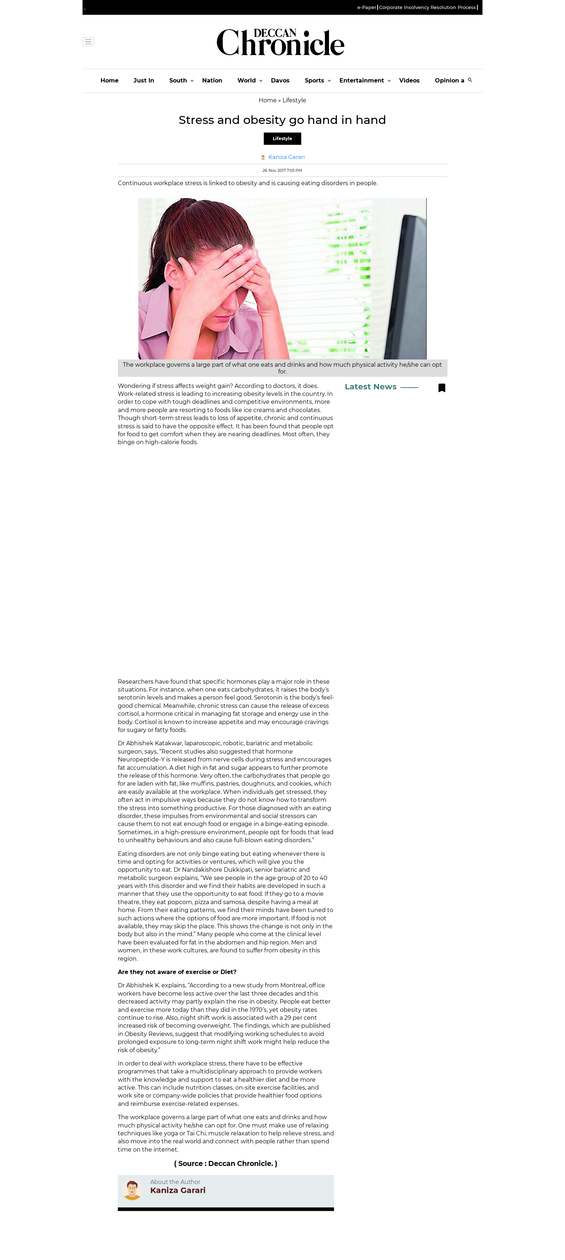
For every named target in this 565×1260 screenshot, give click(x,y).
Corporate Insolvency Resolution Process (427, 7)
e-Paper (366, 7)
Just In (144, 80)
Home (110, 80)
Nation (212, 80)
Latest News (371, 387)
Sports (314, 80)
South (178, 80)
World (246, 80)
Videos (409, 80)
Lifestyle (282, 138)
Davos (280, 80)
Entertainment (361, 80)
